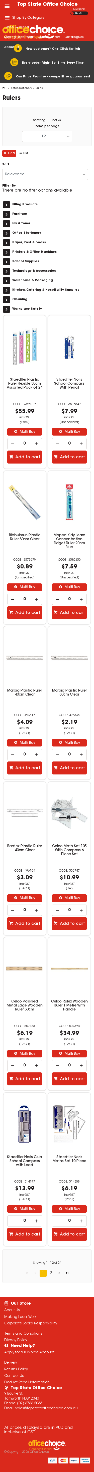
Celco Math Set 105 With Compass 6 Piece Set (69, 850)
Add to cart (27, 457)
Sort (5, 164)
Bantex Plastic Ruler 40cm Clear (24, 848)
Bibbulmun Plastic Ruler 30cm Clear (24, 537)
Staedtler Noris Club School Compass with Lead (24, 1161)
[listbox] (47, 136)
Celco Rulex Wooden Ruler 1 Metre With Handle (69, 1005)
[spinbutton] (25, 443)
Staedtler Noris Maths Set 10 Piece (69, 1159)
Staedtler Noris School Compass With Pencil (69, 384)
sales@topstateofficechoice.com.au (46, 1408)
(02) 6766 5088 (29, 1403)
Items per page (47, 126)
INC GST (78, 13)
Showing (47, 120)
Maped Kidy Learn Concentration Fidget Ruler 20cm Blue (69, 541)
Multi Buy (27, 432)
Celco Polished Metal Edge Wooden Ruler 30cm (25, 1005)
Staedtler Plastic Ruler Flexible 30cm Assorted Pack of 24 (24, 384)
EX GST (72, 13)
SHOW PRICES (79, 10)
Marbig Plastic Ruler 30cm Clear (69, 693)
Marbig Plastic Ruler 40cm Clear (24, 693)
